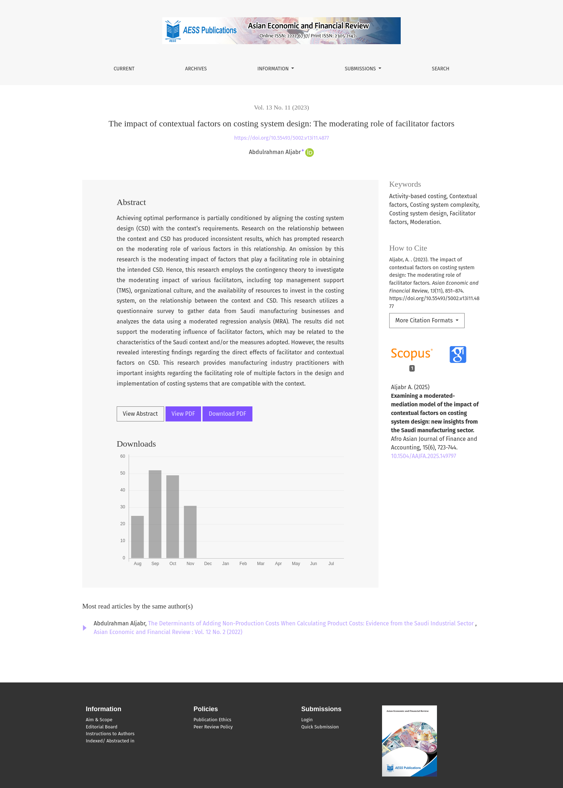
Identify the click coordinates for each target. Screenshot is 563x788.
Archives (196, 69)
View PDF (183, 413)
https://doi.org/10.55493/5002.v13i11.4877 (281, 138)
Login (307, 719)
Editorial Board (101, 726)
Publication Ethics (212, 719)
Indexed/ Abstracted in (110, 740)
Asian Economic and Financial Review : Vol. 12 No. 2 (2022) (168, 632)
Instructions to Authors (110, 733)
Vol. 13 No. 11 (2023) (281, 107)
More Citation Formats (424, 320)
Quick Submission (320, 726)
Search (441, 69)
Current (123, 69)
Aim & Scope (99, 719)
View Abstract (140, 413)
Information (273, 69)
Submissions (361, 69)
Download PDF (227, 413)
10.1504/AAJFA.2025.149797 (423, 456)
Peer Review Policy (213, 726)
